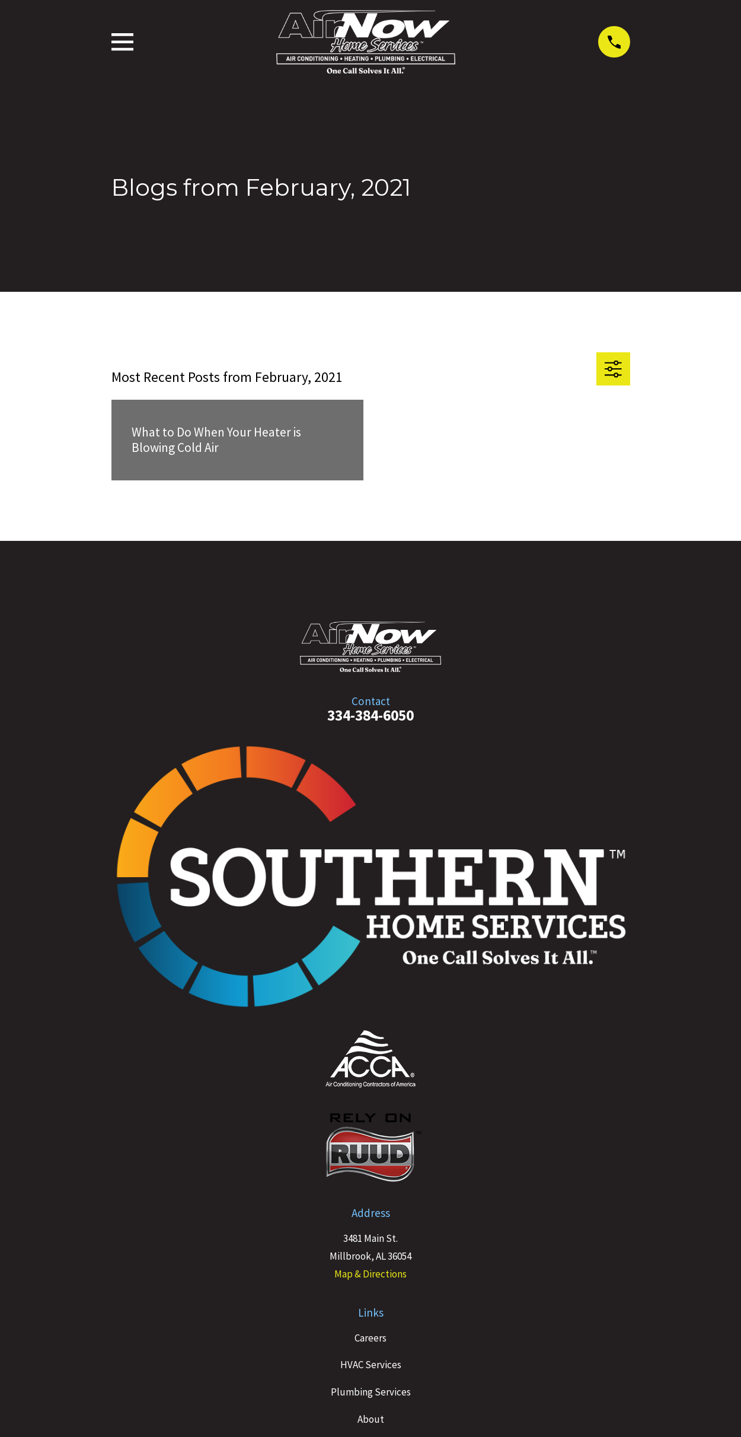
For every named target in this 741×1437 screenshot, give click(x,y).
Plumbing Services (371, 1391)
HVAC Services (370, 1364)
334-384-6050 (370, 715)
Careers (370, 1337)
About (370, 1419)
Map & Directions (370, 1273)
